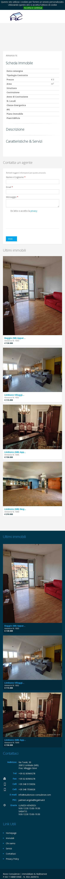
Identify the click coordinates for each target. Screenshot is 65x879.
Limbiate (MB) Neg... (15, 509)
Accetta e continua (33, 7)
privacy (34, 210)
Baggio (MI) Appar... (14, 338)
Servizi (9, 848)
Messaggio (12, 197)
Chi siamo (10, 843)
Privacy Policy (12, 858)
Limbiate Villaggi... (14, 394)
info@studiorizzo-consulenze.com (35, 794)
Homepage (11, 833)
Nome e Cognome (15, 177)
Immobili (10, 838)
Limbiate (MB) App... (15, 452)
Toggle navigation (5, 16)
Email (9, 187)
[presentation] (23, 218)
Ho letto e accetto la (21, 210)
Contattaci (11, 853)
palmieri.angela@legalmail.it (32, 800)
